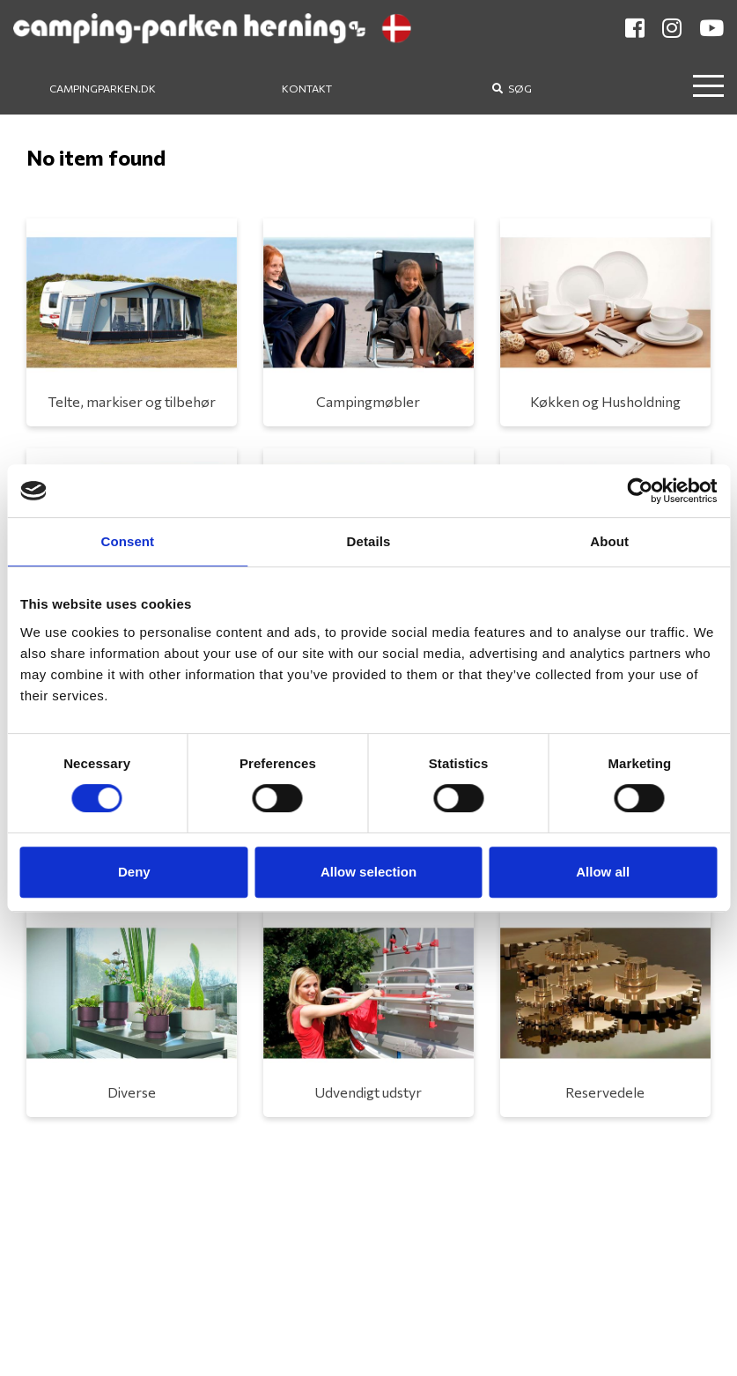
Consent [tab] (127, 541)
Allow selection (368, 871)
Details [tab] (369, 541)
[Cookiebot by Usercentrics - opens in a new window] (640, 490)
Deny (134, 871)
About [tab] (609, 541)
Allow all (603, 871)
